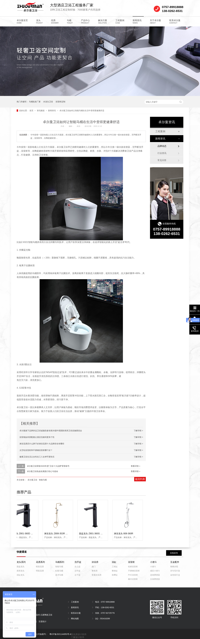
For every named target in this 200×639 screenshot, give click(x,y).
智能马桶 (43, 480)
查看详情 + (135, 466)
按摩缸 (115, 575)
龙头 (39, 21)
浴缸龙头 (20, 575)
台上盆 (77, 566)
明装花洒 (40, 571)
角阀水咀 (174, 566)
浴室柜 (131, 562)
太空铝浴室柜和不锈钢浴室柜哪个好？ (35, 450)
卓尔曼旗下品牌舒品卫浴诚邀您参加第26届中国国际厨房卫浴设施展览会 (50, 430)
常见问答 (162, 160)
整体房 (95, 571)
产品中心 (85, 21)
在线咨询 (174, 553)
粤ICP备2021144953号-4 (60, 634)
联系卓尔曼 (174, 21)
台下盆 (77, 575)
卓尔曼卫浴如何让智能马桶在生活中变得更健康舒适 (81, 110)
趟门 (94, 566)
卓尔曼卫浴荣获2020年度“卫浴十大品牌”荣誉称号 (48, 466)
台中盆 (77, 571)
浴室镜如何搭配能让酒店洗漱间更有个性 (36, 437)
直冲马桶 (59, 575)
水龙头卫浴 (48, 102)
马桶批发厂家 (35, 102)
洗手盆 (78, 562)
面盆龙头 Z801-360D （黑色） (25, 533)
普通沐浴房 (96, 575)
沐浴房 (95, 562)
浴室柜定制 (60, 102)
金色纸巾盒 (175, 575)
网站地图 (75, 618)
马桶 (70, 21)
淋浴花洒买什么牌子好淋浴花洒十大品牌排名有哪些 (41, 444)
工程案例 (119, 21)
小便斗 (153, 562)
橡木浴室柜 (133, 579)
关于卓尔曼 (155, 21)
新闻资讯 (137, 21)
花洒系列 (40, 562)
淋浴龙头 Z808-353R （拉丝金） (61, 533)
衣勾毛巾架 (175, 571)
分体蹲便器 (155, 579)
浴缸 (114, 562)
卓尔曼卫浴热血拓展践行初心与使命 (42, 471)
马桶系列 (59, 562)
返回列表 (140, 479)
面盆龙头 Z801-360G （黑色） (95, 533)
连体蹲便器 (155, 575)
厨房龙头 (20, 571)
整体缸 (115, 571)
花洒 (54, 21)
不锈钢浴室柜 (134, 571)
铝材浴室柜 (133, 566)
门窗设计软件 (77, 637)
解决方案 (102, 21)
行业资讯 (162, 153)
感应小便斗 (155, 571)
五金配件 (174, 562)
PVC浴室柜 (133, 575)
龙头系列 (21, 562)
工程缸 (115, 566)
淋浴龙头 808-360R (124, 533)
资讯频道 (41, 110)
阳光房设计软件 (79, 634)
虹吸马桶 (59, 571)
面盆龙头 (20, 566)
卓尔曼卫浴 (32, 480)
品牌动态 (162, 146)
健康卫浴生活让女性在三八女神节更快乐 (36, 457)
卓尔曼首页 (22, 21)
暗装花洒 (40, 566)
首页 (31, 110)
